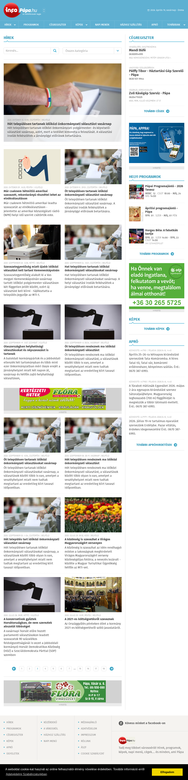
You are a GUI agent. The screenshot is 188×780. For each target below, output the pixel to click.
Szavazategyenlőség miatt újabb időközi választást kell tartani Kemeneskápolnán (31, 269)
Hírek (7, 25)
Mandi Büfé (137, 50)
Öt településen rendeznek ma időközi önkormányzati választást (90, 348)
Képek (79, 25)
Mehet (55, 50)
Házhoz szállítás (131, 25)
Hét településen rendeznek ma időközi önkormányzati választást (91, 461)
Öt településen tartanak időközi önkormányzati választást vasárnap (89, 193)
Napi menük (102, 25)
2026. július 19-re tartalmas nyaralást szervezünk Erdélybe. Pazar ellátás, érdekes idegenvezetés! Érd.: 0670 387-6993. (155, 427)
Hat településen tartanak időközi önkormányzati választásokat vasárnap (91, 269)
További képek (154, 329)
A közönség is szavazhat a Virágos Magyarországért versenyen (87, 541)
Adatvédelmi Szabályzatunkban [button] (26, 774)
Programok (31, 25)
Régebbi (111, 668)
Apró (155, 25)
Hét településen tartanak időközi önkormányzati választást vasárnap (59, 124)
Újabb (14, 668)
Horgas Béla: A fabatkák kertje (161, 232)
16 (88, 668)
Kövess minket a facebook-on (145, 723)
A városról (51, 729)
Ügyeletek (12, 754)
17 (96, 668)
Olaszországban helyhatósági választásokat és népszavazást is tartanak (26, 350)
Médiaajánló (89, 722)
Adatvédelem (89, 729)
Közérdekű (50, 722)
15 (80, 668)
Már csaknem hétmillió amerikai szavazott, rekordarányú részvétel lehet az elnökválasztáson (32, 195)
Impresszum (88, 735)
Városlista (44, 10)
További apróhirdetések (154, 445)
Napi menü (50, 741)
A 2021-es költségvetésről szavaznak (89, 619)
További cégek (154, 111)
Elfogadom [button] (167, 772)
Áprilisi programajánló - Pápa (161, 210)
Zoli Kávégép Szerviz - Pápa (149, 93)
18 (104, 668)
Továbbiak (173, 25)
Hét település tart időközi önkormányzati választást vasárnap (31, 541)
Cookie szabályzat (92, 754)
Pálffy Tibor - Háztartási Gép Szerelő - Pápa (156, 73)
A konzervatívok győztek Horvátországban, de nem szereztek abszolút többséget (28, 623)
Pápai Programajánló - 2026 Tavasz (164, 188)
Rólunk (85, 741)
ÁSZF (83, 747)
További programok (154, 254)
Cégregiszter (57, 25)
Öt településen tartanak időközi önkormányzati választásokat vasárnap (30, 461)
